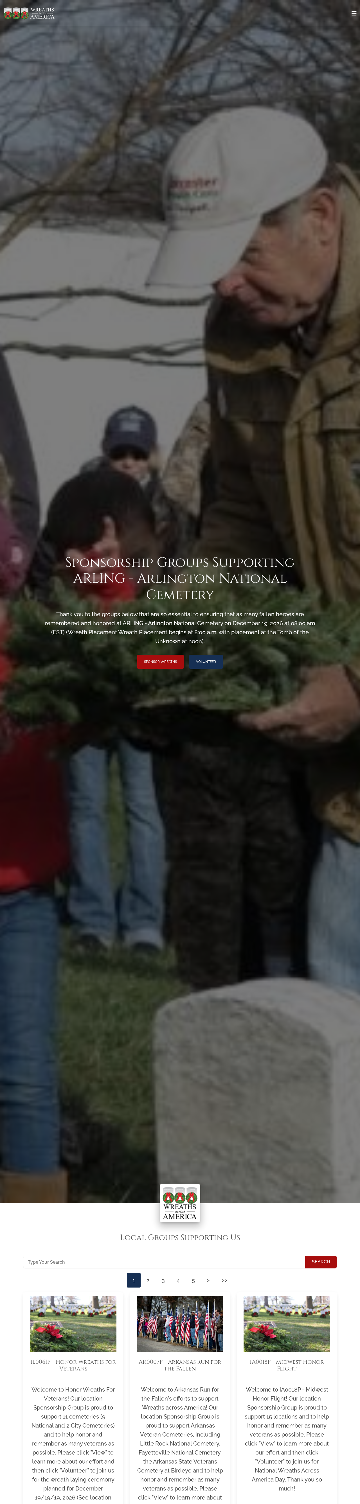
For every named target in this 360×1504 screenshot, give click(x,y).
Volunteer (206, 662)
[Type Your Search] (164, 1262)
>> (229, 1280)
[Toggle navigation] (354, 13)
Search (321, 1261)
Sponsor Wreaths (160, 662)
